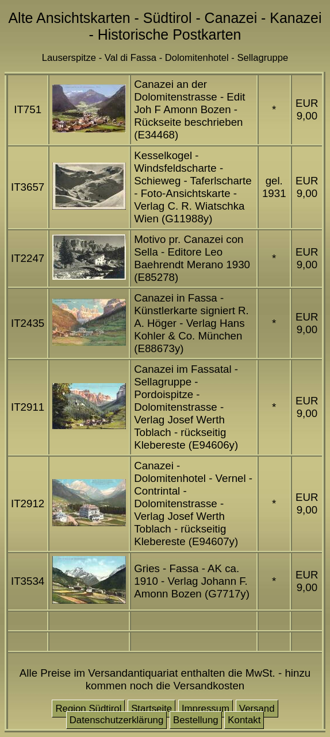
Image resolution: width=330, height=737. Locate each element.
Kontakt (244, 720)
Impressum (205, 708)
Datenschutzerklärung (117, 720)
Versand (257, 708)
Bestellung (195, 720)
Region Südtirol (88, 708)
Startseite (151, 708)
